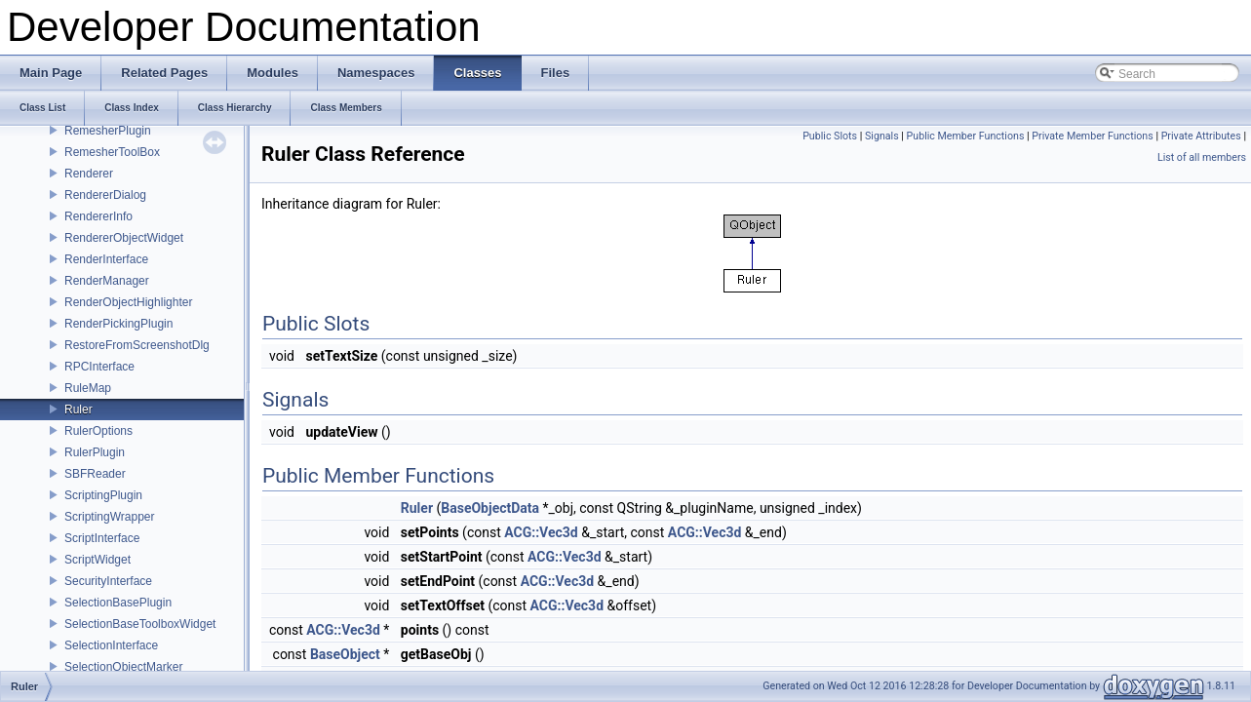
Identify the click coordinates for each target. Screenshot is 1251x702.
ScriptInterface (101, 538)
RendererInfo (98, 216)
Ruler (78, 409)
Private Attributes (1201, 136)
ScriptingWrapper (109, 517)
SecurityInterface (108, 581)
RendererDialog (105, 195)
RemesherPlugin (107, 130)
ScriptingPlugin (103, 495)
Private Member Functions (1092, 136)
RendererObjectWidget (123, 238)
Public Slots (829, 136)
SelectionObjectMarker (123, 667)
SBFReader (95, 474)
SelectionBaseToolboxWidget (139, 624)
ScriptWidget (97, 559)
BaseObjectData (490, 508)
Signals (882, 136)
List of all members (1201, 157)
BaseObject (345, 654)
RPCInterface (99, 366)
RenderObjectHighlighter (128, 302)
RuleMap (87, 388)
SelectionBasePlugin (118, 602)
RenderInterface (106, 259)
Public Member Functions (966, 136)
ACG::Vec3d (541, 532)
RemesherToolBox (112, 152)
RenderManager (106, 281)
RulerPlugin (94, 452)
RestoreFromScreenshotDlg (137, 345)
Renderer (88, 173)
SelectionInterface (111, 645)
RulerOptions (98, 431)
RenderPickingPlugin (118, 324)
